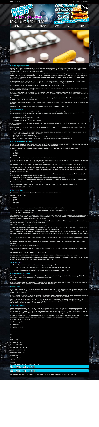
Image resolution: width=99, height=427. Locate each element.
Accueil (17, 26)
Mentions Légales (35, 417)
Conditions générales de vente (38, 418)
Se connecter (76, 2)
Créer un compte (84, 2)
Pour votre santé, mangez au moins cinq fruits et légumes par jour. (22, 425)
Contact (33, 415)
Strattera (43, 26)
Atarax (82, 26)
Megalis (29, 26)
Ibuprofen (57, 26)
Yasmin (70, 26)
